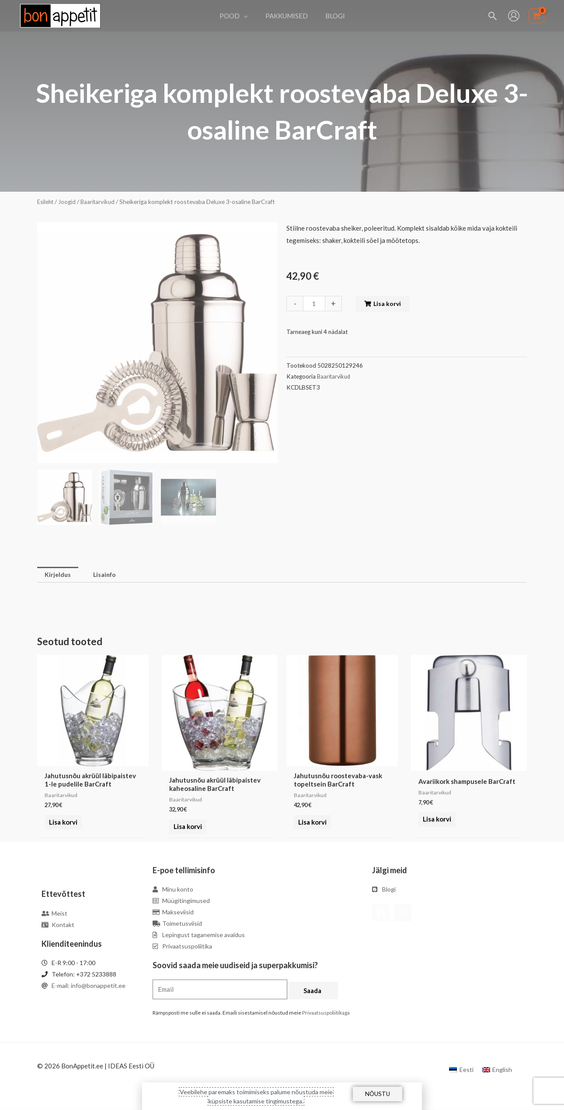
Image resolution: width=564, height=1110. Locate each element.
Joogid (69, 201)
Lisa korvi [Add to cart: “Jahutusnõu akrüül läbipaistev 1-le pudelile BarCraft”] (61, 828)
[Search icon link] (493, 16)
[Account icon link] (514, 16)
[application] (248, 16)
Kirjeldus (58, 575)
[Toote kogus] (315, 303)
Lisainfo (108, 575)
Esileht (46, 201)
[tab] (58, 575)
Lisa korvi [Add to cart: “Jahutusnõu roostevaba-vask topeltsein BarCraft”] (310, 828)
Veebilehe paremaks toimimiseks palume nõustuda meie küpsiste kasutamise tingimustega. (256, 1096)
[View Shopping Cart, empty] (536, 16)
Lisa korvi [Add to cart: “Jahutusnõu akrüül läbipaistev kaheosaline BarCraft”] (186, 828)
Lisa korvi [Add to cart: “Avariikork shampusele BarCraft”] (435, 821)
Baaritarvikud (101, 201)
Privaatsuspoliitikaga (326, 1013)
